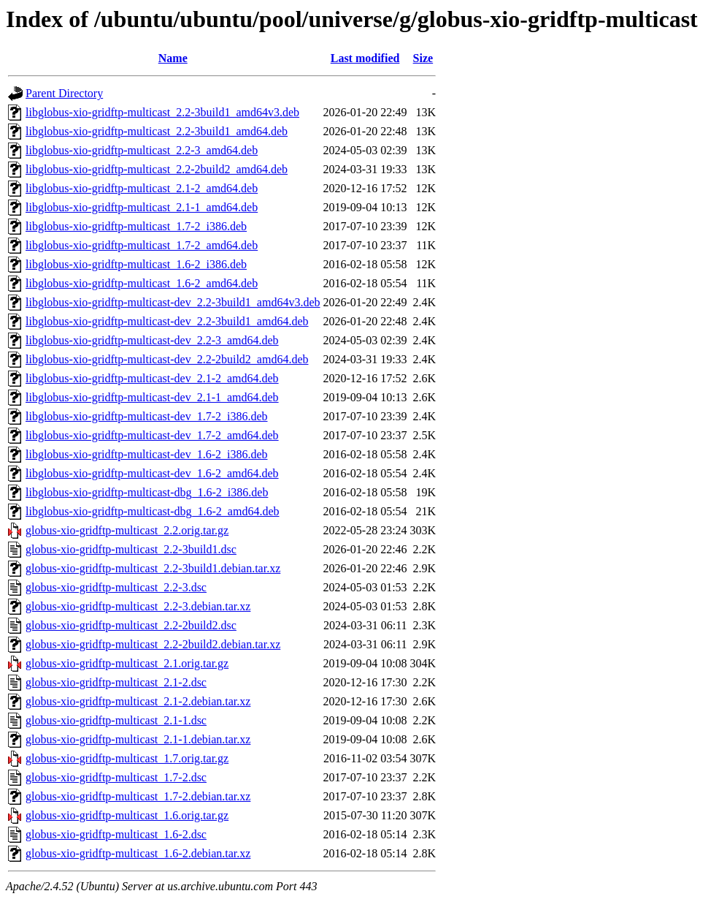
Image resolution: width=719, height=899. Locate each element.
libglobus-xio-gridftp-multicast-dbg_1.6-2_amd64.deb (153, 511)
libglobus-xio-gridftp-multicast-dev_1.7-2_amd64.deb (152, 435)
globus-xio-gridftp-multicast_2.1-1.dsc (116, 720)
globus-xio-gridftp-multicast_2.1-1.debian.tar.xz (138, 739)
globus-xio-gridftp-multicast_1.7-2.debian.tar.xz (138, 796)
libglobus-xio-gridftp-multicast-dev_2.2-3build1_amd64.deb (167, 321)
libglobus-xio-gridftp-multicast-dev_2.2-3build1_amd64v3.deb (173, 302)
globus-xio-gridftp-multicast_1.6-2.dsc (116, 834)
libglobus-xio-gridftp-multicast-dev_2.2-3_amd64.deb (152, 340)
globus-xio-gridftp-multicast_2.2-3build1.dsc (131, 549)
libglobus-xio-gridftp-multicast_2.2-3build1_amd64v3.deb (162, 112)
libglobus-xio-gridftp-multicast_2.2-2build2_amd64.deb (157, 169)
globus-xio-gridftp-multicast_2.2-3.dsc (116, 587)
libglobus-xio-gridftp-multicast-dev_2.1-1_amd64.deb (152, 397)
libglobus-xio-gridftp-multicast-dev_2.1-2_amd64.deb (152, 378)
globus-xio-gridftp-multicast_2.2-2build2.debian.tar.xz (153, 644)
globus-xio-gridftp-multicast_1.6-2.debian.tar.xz (138, 853)
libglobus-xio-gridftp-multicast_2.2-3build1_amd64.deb (157, 131)
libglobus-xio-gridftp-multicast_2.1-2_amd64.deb (142, 188)
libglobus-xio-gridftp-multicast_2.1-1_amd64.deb (142, 207)
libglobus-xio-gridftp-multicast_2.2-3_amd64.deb (142, 150)
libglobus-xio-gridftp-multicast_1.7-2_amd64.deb (142, 245)
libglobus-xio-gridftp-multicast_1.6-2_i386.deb (136, 264)
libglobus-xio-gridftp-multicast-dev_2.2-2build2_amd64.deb (167, 359)
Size (423, 58)
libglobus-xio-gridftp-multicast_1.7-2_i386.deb (136, 226)
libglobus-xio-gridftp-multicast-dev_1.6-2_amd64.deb (152, 473)
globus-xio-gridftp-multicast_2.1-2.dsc (116, 682)
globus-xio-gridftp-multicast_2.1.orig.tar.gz (127, 663)
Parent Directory (64, 93)
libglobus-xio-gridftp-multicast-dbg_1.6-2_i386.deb (147, 492)
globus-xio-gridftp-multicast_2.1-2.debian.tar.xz (138, 701)
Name (173, 58)
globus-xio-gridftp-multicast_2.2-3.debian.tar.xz (138, 606)
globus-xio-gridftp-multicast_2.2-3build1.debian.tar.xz (153, 568)
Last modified (365, 58)
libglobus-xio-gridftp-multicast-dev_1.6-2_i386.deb (147, 454)
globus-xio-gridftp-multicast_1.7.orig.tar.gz (127, 758)
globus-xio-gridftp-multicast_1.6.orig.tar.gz (127, 815)
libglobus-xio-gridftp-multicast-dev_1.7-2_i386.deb (147, 416)
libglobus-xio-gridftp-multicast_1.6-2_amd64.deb (142, 283)
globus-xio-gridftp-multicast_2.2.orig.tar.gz (127, 530)
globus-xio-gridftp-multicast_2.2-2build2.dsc (131, 625)
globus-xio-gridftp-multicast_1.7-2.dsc (116, 777)
